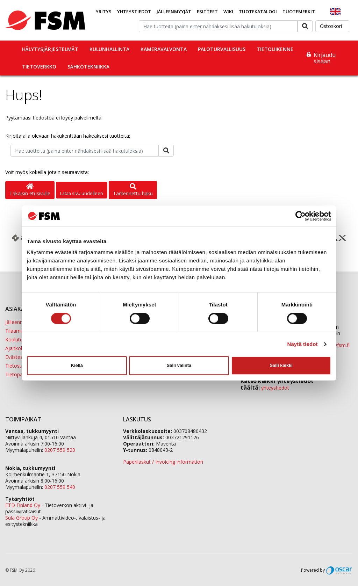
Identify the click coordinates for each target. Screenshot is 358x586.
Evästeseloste (21, 357)
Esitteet (207, 11)
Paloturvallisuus (221, 49)
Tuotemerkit (298, 11)
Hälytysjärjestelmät (50, 49)
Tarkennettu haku (133, 190)
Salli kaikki (281, 365)
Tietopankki (18, 374)
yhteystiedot (275, 387)
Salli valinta (179, 365)
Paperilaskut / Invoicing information (163, 461)
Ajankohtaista (20, 348)
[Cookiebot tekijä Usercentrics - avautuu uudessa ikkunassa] (300, 216)
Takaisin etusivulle (29, 190)
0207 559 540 (59, 487)
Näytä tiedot (302, 344)
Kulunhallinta (109, 49)
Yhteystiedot (134, 11)
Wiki (228, 11)
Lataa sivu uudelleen (81, 193)
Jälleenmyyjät (174, 11)
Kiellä (77, 365)
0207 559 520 (59, 450)
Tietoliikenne (275, 49)
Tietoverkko (39, 66)
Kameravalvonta (164, 49)
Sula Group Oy (21, 517)
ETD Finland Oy (22, 505)
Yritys (104, 11)
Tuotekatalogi (258, 11)
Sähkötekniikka (88, 66)
